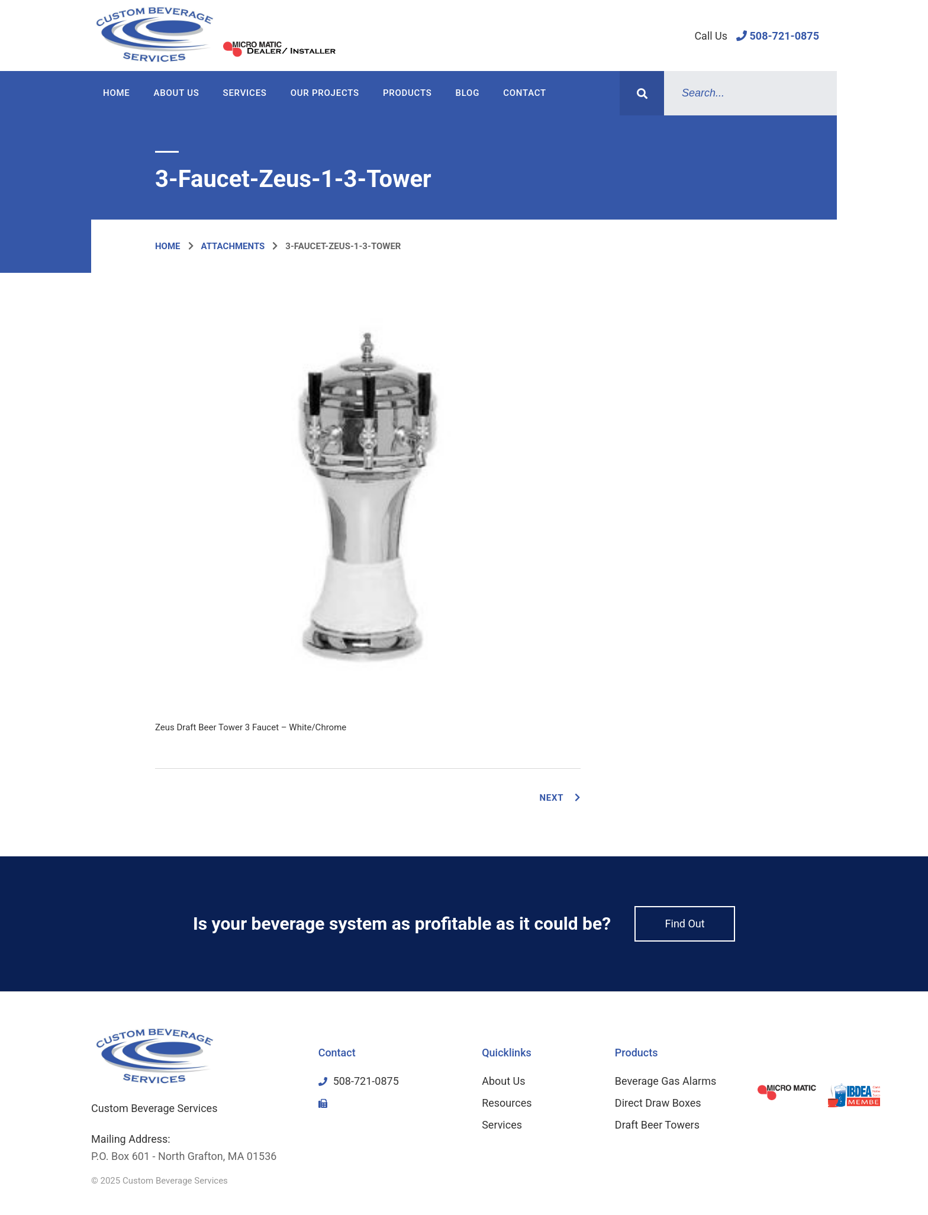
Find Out (685, 923)
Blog (468, 93)
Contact (524, 93)
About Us (176, 93)
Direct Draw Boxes (658, 1103)
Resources (506, 1103)
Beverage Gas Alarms (665, 1081)
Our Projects (325, 93)
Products (407, 93)
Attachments (233, 246)
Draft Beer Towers (657, 1125)
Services (245, 93)
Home (116, 93)
